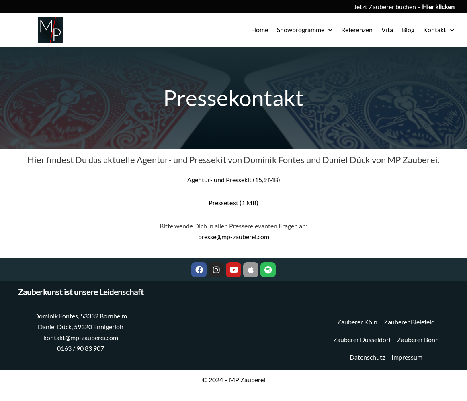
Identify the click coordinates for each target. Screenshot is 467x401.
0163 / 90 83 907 (80, 348)
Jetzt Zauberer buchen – (404, 6)
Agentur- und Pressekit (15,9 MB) (233, 179)
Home (259, 29)
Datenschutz (367, 357)
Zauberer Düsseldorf (362, 339)
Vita (387, 29)
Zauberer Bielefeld (409, 322)
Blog (408, 29)
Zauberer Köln (357, 322)
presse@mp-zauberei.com (233, 236)
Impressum (406, 357)
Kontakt (438, 30)
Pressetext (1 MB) (233, 202)
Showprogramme (304, 30)
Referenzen (357, 29)
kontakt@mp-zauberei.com (80, 337)
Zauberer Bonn (418, 339)
